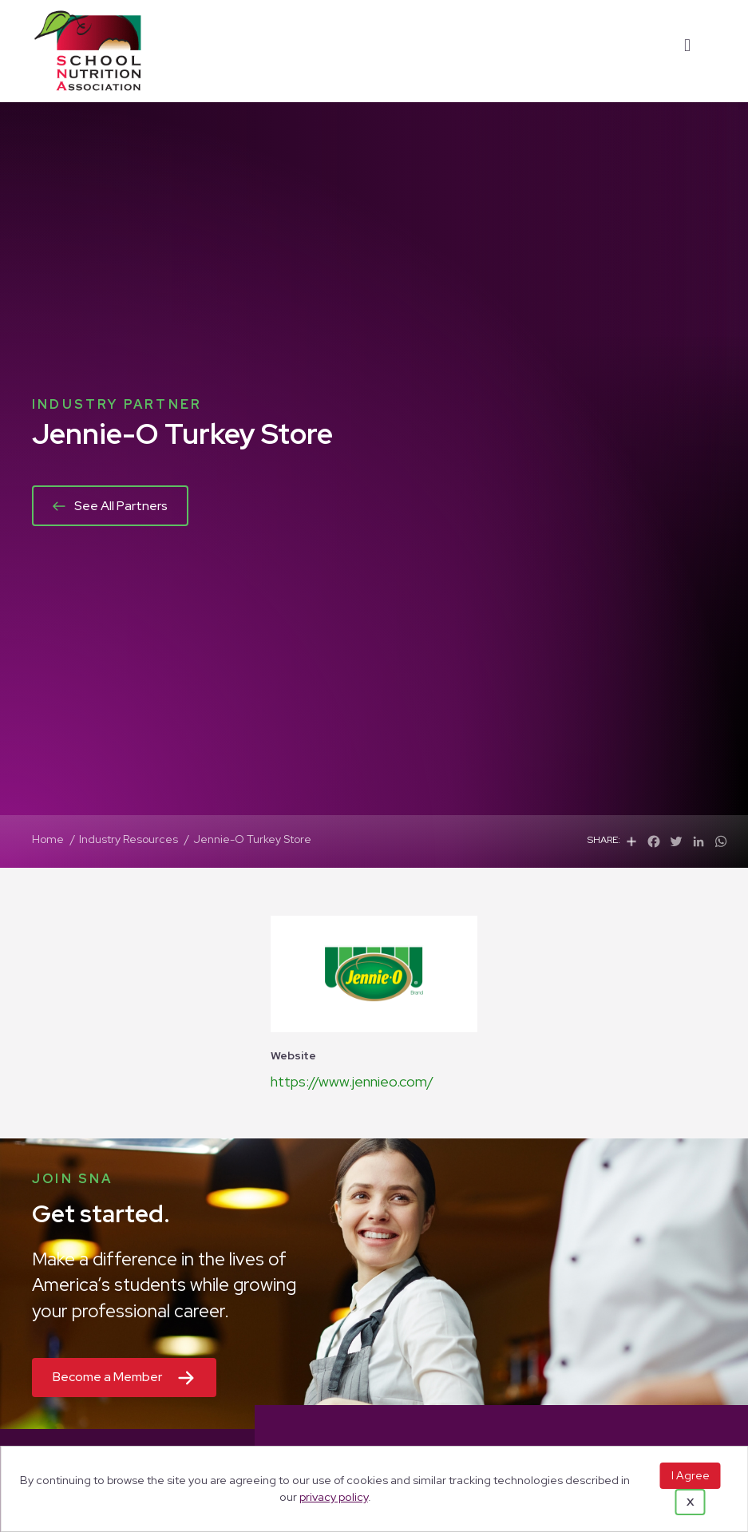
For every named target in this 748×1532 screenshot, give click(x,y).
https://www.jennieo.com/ (352, 1081)
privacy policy (333, 1496)
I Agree (690, 1475)
